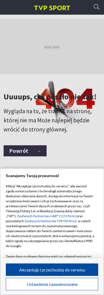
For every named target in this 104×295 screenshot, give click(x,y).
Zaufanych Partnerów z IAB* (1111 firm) (46, 216)
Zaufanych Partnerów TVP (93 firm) (50, 221)
